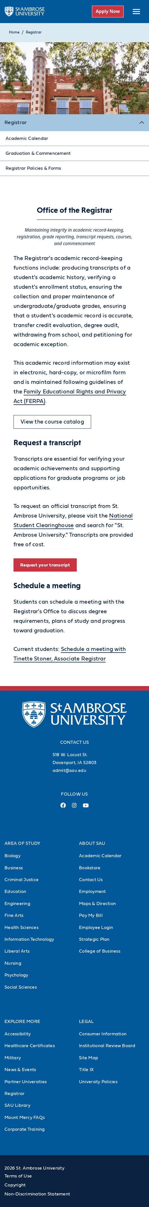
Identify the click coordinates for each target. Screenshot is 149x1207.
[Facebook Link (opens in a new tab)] (63, 807)
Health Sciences (21, 927)
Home (14, 32)
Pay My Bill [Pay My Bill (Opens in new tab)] (91, 915)
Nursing (12, 963)
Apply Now (108, 11)
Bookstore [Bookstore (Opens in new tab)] (89, 868)
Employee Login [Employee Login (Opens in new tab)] (96, 927)
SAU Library (17, 1105)
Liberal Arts (17, 951)
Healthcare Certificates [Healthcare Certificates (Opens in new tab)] (29, 1045)
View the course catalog (52, 422)
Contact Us (91, 879)
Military (12, 1058)
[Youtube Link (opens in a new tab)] (85, 807)
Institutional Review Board (107, 1045)
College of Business (99, 951)
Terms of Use (18, 1176)
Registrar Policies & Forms (33, 168)
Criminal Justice (21, 879)
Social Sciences (20, 987)
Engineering (17, 903)
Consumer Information (103, 1034)
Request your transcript (45, 565)
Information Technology (29, 939)
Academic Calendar (27, 138)
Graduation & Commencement (38, 153)
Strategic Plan (94, 939)
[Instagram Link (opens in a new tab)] (74, 807)
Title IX (86, 1069)
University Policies (98, 1082)
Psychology (16, 975)
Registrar (34, 32)
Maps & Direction (97, 903)
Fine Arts (13, 915)
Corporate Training (24, 1129)
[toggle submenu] (136, 12)
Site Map (88, 1058)
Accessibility (17, 1034)
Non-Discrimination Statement (37, 1194)
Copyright (15, 1185)
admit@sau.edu (69, 770)
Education (15, 891)
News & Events (20, 1069)
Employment (92, 891)
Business (13, 868)
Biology (12, 856)
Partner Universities (25, 1082)
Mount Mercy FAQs (24, 1117)
